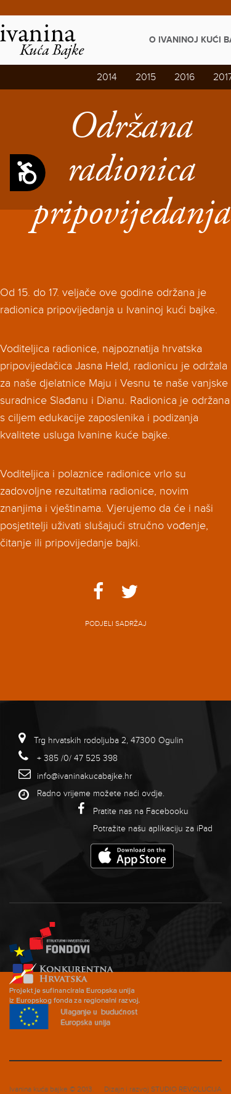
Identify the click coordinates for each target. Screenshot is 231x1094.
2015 (146, 77)
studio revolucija (186, 1089)
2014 (107, 77)
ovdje (152, 793)
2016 (184, 77)
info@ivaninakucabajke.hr (84, 776)
